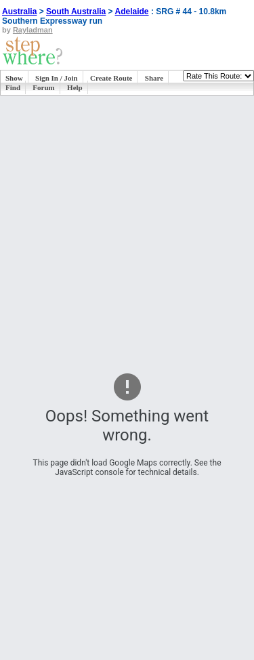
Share (154, 78)
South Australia (76, 11)
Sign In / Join (56, 78)
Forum (43, 87)
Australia (19, 11)
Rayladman (33, 30)
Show (14, 78)
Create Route (111, 78)
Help (75, 87)
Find (12, 87)
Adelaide (132, 11)
